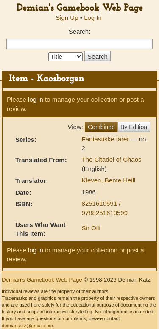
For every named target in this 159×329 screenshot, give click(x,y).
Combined (101, 127)
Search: (80, 31)
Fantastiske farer (106, 139)
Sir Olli (91, 228)
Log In (93, 17)
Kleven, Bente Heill (109, 180)
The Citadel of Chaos (112, 159)
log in (35, 99)
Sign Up (67, 17)
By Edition (133, 127)
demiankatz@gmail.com (27, 325)
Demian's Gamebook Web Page (80, 8)
